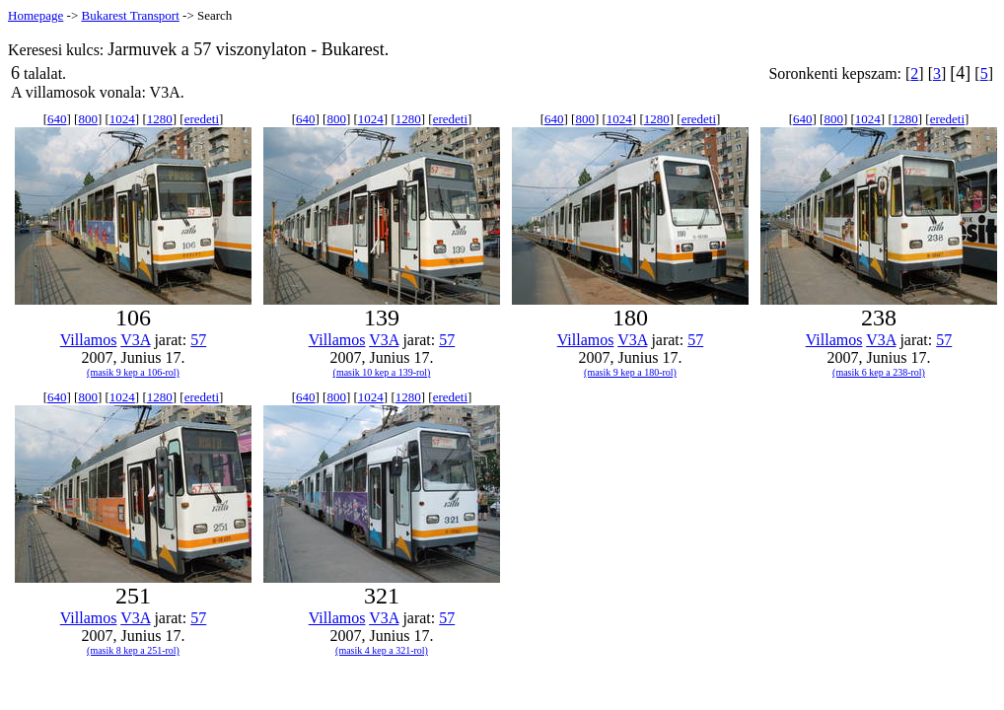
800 (88, 118)
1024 (122, 118)
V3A (135, 339)
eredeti (201, 118)
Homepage (35, 15)
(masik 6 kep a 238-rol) (878, 372)
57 (198, 339)
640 (57, 118)
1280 (160, 118)
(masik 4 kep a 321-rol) (381, 650)
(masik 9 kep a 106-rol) (133, 372)
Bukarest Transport (130, 15)
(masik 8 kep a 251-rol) (133, 650)
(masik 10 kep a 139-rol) (382, 372)
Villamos (88, 339)
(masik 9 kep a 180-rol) (630, 372)
